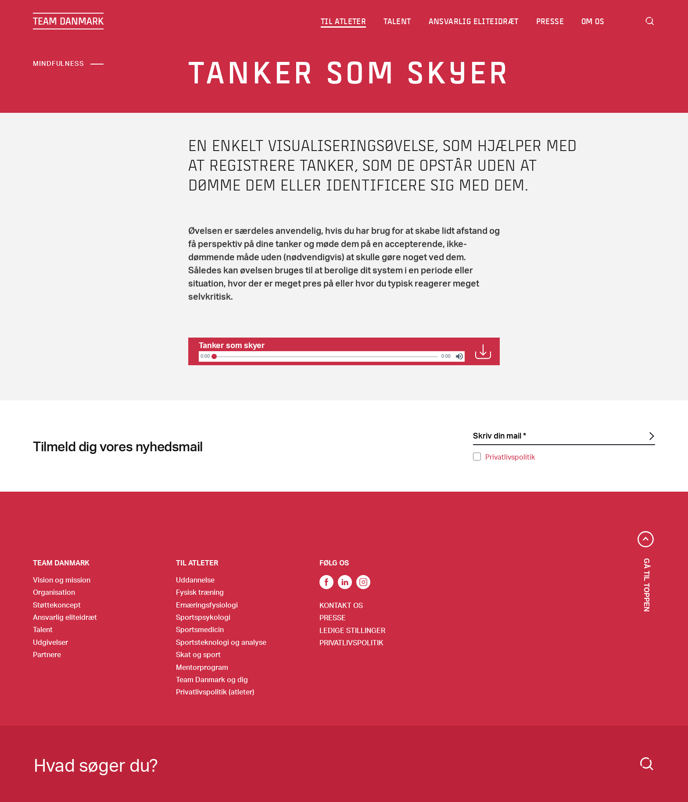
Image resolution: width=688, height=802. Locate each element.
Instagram (363, 582)
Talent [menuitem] (397, 21)
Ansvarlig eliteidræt (65, 617)
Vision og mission (61, 579)
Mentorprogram (202, 667)
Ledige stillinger (352, 630)
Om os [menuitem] (592, 21)
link (326, 582)
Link (345, 582)
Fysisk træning (200, 592)
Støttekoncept (57, 604)
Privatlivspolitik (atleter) (215, 691)
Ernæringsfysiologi (207, 604)
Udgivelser (50, 642)
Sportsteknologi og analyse (221, 642)
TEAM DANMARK (68, 21)
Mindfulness (58, 63)
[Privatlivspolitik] (477, 456)
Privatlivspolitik (510, 456)
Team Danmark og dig (212, 679)
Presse (332, 617)
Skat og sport (198, 654)
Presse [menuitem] (550, 21)
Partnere (47, 654)
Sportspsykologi (203, 617)
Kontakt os (341, 605)
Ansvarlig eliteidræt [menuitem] (474, 21)
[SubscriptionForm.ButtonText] (650, 436)
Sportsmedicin (200, 629)
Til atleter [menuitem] (343, 21)
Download (483, 352)
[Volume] (459, 356)
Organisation (54, 592)
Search (649, 21)
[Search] (646, 764)
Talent (43, 629)
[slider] (325, 356)
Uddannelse (195, 579)
